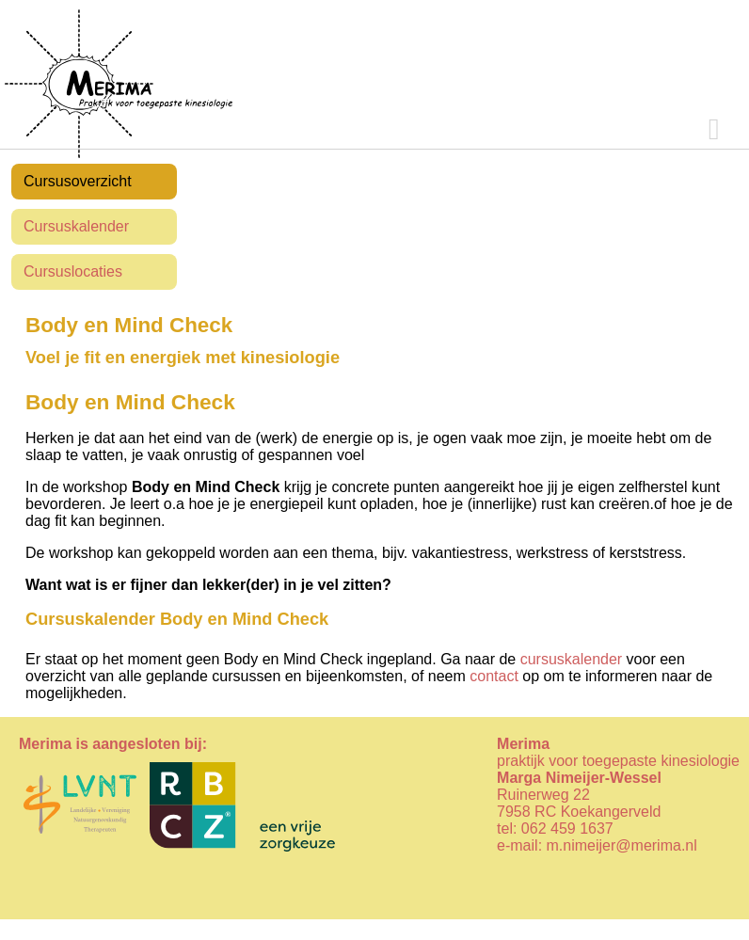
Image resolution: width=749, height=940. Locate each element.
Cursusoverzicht (78, 181)
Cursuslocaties (73, 271)
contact (494, 676)
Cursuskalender (76, 226)
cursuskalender (571, 659)
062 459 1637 (567, 828)
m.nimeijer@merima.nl (622, 845)
